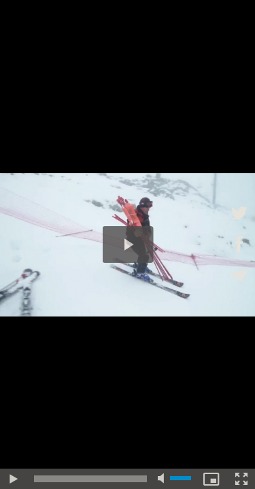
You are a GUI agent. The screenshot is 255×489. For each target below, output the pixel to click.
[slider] (90, 478)
